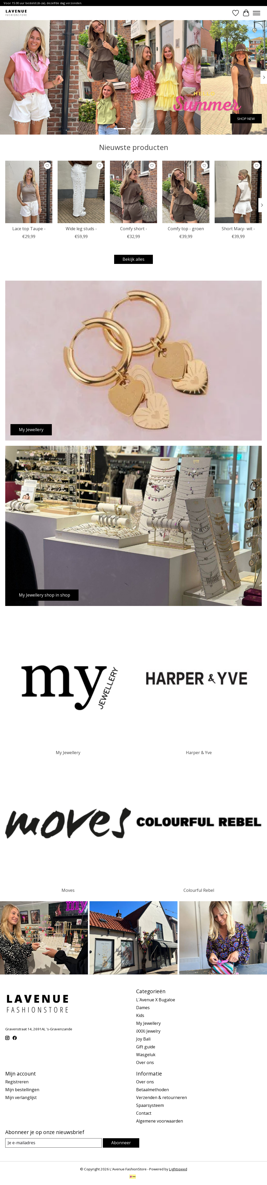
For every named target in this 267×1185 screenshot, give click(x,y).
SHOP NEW (246, 118)
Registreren (17, 1082)
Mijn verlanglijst (21, 1097)
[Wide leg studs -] (81, 192)
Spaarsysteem (150, 1105)
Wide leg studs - (81, 229)
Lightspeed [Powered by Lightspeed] (178, 1169)
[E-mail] (53, 1142)
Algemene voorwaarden (159, 1121)
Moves (68, 890)
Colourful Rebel (198, 890)
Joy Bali (143, 1039)
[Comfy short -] (133, 192)
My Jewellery (68, 752)
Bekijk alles (133, 259)
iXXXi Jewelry (148, 1031)
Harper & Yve (199, 752)
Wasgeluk (145, 1054)
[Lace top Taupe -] (28, 192)
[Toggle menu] (256, 13)
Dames (143, 1007)
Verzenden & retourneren (161, 1097)
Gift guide (145, 1047)
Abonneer (121, 1143)
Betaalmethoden (152, 1089)
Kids (140, 1015)
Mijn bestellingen (22, 1089)
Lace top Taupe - (29, 229)
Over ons (145, 1062)
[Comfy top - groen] (185, 192)
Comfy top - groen (186, 229)
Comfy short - (133, 229)
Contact (143, 1113)
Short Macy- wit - (238, 229)
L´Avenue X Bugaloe (155, 1000)
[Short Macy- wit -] (238, 192)
